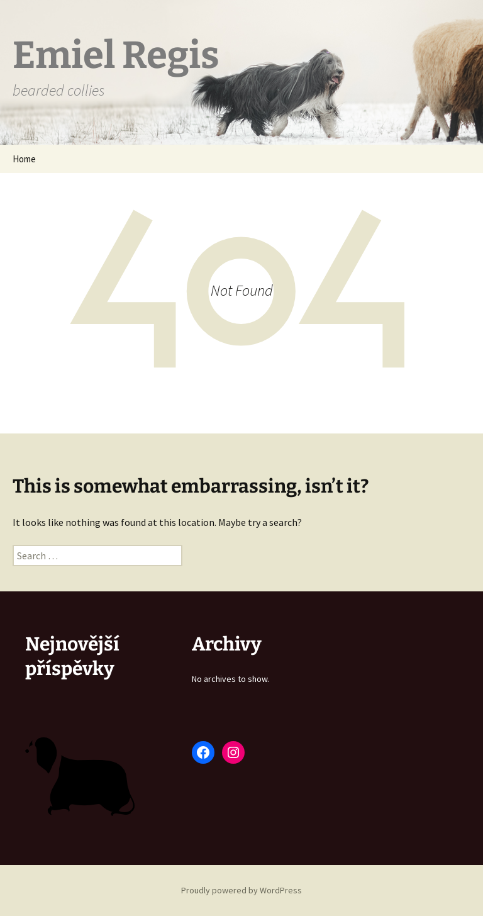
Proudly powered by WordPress (241, 890)
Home (24, 159)
